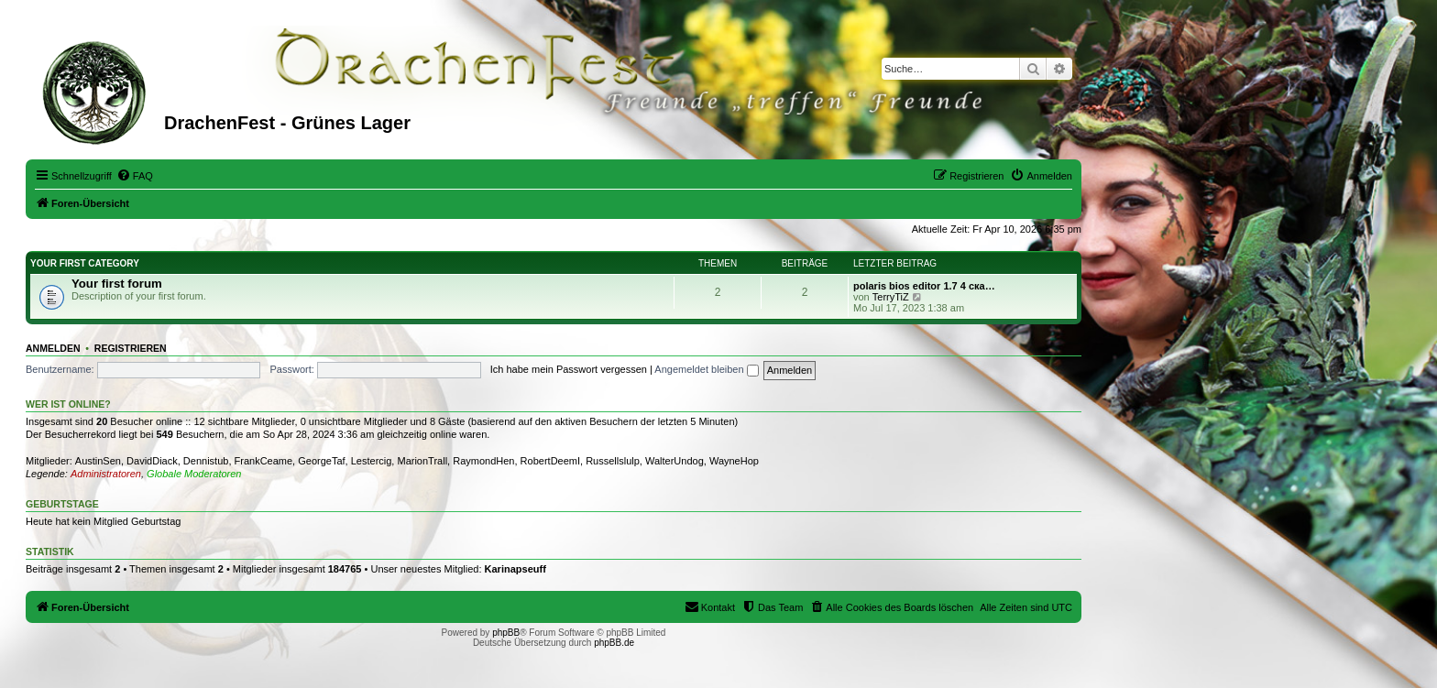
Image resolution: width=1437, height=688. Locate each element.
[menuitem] (134, 176)
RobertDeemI (550, 460)
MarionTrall (422, 460)
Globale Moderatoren (194, 473)
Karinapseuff (515, 568)
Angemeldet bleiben (706, 369)
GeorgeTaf (321, 460)
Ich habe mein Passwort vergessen (568, 369)
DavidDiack (152, 460)
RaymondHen (483, 460)
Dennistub (206, 460)
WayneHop (734, 460)
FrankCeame (264, 460)
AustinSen (98, 460)
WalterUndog (674, 460)
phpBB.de (614, 643)
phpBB (506, 633)
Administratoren (106, 473)
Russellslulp (613, 460)
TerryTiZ (890, 296)
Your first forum (116, 283)
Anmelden (53, 348)
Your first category (84, 263)
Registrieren (130, 348)
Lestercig (371, 460)
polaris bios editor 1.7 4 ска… (924, 285)
